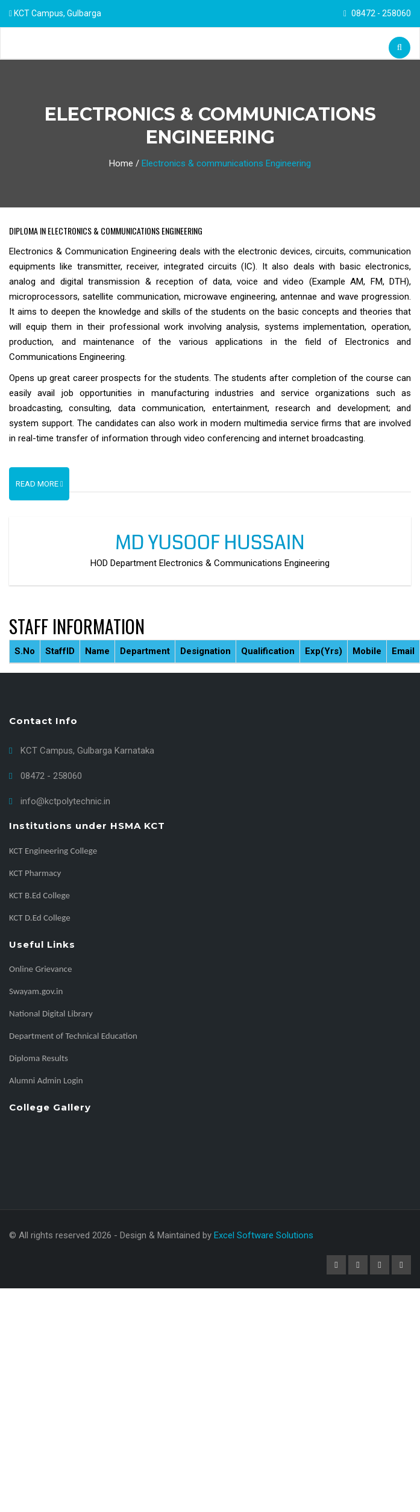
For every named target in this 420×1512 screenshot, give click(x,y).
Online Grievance (40, 968)
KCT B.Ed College (39, 895)
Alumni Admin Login (46, 1080)
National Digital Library (51, 1013)
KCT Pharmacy (35, 873)
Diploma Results (38, 1058)
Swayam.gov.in (36, 991)
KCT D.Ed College (40, 917)
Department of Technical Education (73, 1035)
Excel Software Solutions (263, 1235)
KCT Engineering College (53, 850)
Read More (39, 483)
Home (121, 163)
